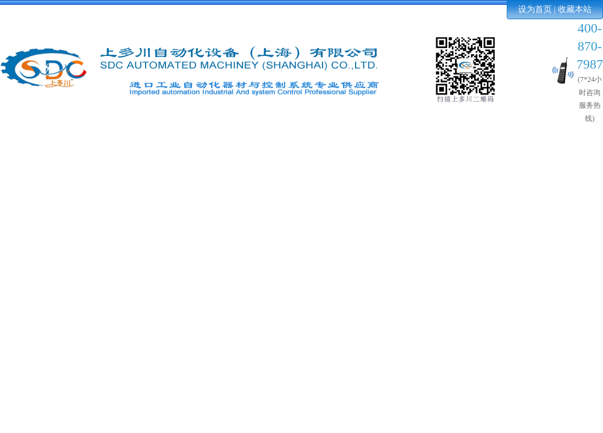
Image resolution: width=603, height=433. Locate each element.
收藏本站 (575, 9)
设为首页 (535, 9)
